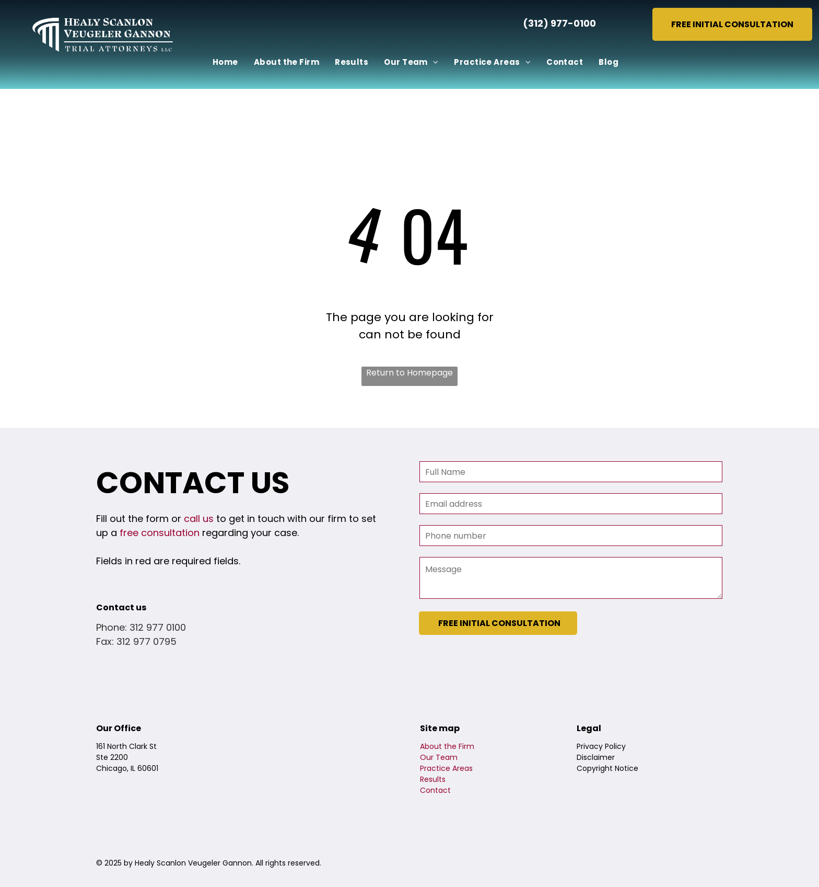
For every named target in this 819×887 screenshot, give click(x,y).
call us (199, 518)
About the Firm (447, 746)
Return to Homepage (409, 373)
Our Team (439, 757)
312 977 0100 (158, 627)
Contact (435, 790)
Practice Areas (446, 768)
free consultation (160, 532)
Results (433, 779)
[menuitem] (225, 62)
